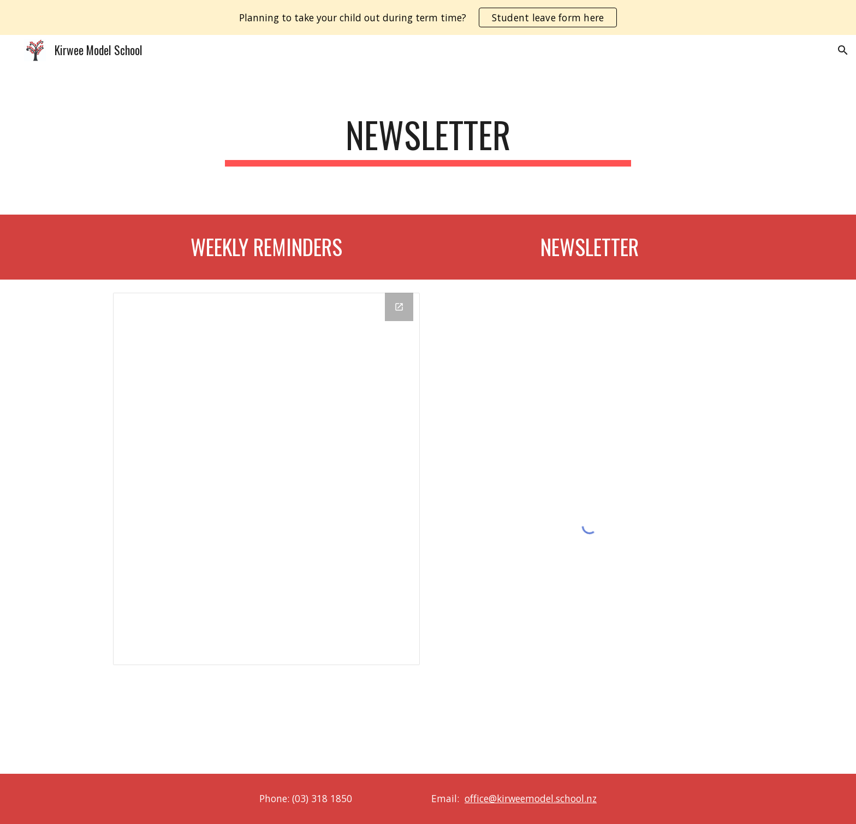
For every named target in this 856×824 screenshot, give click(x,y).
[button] (843, 50)
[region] (428, 17)
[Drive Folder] (266, 479)
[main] (428, 140)
